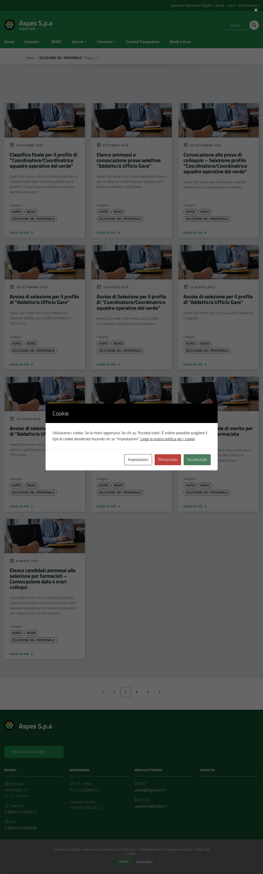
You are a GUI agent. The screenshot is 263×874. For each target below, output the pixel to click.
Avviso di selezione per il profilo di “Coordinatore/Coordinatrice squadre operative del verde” (131, 435)
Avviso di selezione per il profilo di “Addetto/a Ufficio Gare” (44, 300)
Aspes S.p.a (35, 24)
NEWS (56, 42)
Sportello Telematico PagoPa (191, 5)
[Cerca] (254, 25)
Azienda (31, 42)
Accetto (123, 861)
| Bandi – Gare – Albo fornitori (236, 5)
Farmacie (104, 42)
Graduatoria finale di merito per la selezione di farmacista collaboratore (218, 435)
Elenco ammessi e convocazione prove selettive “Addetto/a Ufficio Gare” (129, 160)
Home (9, 42)
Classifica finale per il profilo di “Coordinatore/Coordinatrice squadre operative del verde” (43, 160)
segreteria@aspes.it (151, 810)
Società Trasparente (142, 42)
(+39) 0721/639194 (20, 832)
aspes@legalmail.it (150, 793)
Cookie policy (144, 861)
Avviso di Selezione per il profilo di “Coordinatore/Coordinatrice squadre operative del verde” (131, 303)
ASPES (17, 212)
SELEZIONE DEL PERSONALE (33, 219)
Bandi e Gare (180, 42)
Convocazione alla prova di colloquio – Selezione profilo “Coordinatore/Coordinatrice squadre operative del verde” (215, 163)
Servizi (77, 42)
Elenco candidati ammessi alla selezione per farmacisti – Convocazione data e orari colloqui (42, 581)
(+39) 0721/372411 (20, 816)
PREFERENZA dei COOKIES (28, 755)
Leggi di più (22, 233)
